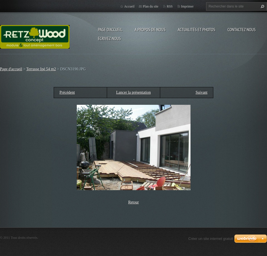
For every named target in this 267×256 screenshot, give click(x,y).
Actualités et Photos (196, 29)
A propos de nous (150, 29)
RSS (169, 6)
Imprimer (187, 6)
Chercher (262, 6)
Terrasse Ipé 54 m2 (41, 69)
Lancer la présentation (133, 92)
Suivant (201, 92)
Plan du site (150, 6)
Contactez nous (242, 29)
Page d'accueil (110, 29)
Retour (133, 202)
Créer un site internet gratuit (210, 239)
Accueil (129, 6)
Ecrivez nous (109, 38)
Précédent (67, 92)
